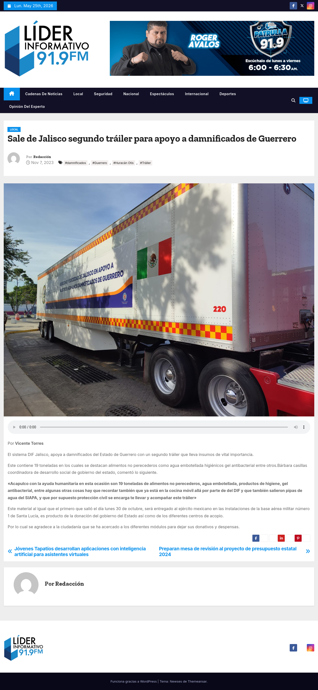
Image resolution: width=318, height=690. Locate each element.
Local (78, 94)
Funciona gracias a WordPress (134, 681)
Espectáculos (162, 94)
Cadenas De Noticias (44, 94)
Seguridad (103, 94)
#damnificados (75, 163)
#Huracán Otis (124, 163)
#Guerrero (99, 163)
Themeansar (197, 681)
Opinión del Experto (27, 106)
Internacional (197, 94)
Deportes (228, 94)
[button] (293, 100)
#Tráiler (145, 163)
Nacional (131, 94)
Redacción (42, 157)
